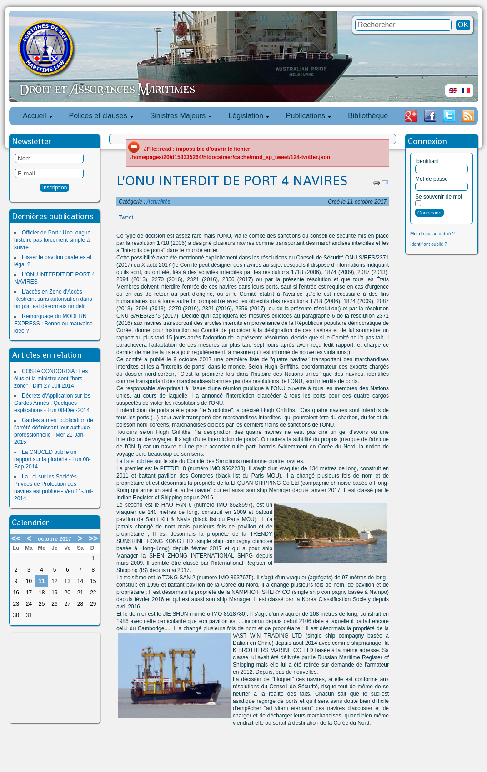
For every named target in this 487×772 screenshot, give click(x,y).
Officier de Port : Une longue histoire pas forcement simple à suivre (52, 239)
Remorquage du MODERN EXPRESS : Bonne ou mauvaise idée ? (53, 323)
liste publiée (138, 461)
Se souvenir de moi (438, 197)
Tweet (126, 217)
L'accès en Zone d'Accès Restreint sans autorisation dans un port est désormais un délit (53, 299)
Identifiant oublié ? (428, 244)
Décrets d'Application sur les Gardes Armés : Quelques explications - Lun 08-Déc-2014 (52, 403)
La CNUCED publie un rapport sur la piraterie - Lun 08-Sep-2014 (52, 459)
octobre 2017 (54, 539)
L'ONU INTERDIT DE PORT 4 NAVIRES (231, 180)
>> (93, 538)
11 (42, 581)
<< (16, 538)
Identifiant (427, 161)
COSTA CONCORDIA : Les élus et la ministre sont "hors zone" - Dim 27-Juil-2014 (51, 378)
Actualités (159, 202)
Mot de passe (431, 179)
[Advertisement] (54, 678)
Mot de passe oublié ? (432, 233)
